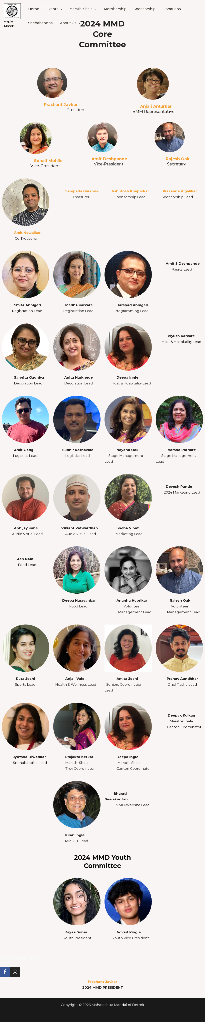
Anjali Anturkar (156, 106)
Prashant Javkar (62, 104)
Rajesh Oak (178, 158)
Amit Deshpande (109, 158)
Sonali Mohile (48, 160)
